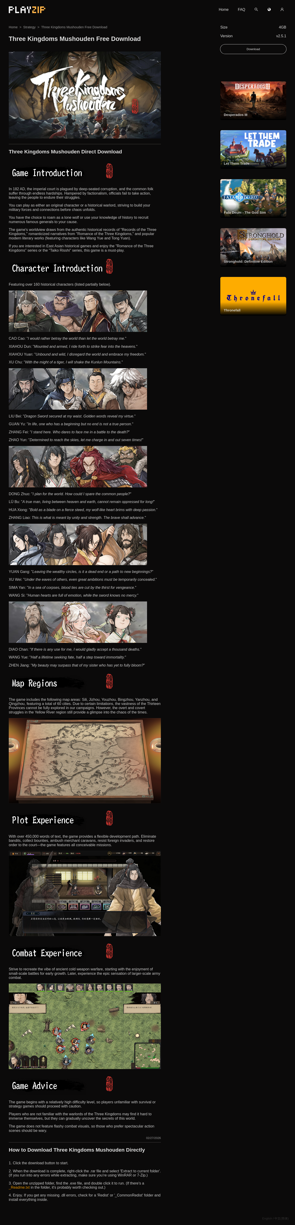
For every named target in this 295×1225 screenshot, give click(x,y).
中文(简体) (281, 1218)
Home (224, 10)
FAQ (241, 10)
